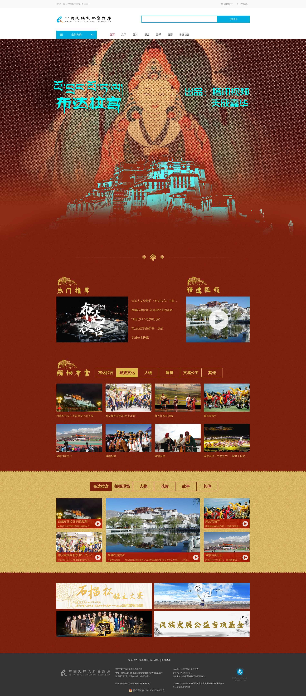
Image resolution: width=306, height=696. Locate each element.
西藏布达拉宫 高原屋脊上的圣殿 (152, 310)
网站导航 (228, 4)
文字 (123, 34)
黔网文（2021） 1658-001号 (240, 678)
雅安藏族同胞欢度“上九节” (121, 415)
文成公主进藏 (140, 337)
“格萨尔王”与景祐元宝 (145, 319)
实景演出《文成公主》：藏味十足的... (225, 456)
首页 (112, 34)
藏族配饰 (111, 456)
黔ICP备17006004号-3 (182, 673)
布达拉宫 (184, 34)
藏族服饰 (160, 456)
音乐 (158, 34)
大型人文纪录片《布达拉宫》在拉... (154, 300)
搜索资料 (234, 19)
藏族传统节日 (64, 456)
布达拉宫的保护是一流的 (147, 328)
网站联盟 (154, 660)
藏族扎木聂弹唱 (164, 415)
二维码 (244, 4)
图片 (135, 34)
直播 (170, 34)
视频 (147, 34)
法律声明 (143, 660)
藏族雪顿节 (210, 415)
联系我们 (132, 660)
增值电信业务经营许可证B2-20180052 (189, 676)
